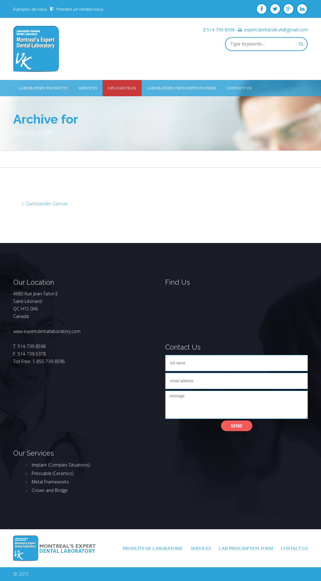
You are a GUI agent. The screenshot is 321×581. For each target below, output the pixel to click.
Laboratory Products (43, 88)
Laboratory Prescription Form (181, 88)
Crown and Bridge (50, 490)
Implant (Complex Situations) (61, 465)
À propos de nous (30, 9)
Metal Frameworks (50, 482)
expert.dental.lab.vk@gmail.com (276, 30)
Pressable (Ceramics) (52, 473)
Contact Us (239, 88)
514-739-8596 (221, 30)
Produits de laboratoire (153, 548)
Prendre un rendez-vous (79, 9)
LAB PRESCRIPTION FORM (246, 548)
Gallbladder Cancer (47, 204)
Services (87, 88)
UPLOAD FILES (122, 88)
